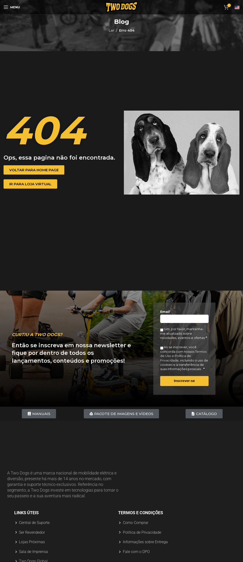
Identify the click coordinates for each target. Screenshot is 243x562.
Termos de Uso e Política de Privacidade (183, 356)
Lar (111, 30)
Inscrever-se (184, 381)
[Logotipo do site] (121, 7)
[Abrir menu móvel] (11, 7)
